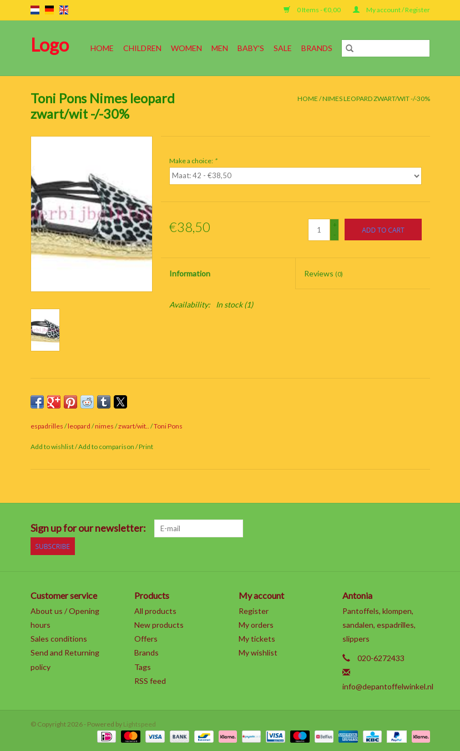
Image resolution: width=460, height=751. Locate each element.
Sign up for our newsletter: (88, 528)
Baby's (250, 48)
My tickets (257, 638)
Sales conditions (59, 638)
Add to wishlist (53, 446)
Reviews (323, 273)
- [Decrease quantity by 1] (334, 234)
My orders (256, 624)
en (63, 10)
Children (142, 48)
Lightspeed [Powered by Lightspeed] (139, 724)
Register (254, 611)
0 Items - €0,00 (313, 10)
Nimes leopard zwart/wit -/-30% (376, 98)
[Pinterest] (363, 528)
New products (159, 624)
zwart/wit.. (133, 426)
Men (219, 48)
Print (146, 446)
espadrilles (47, 426)
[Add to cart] (383, 229)
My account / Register (391, 10)
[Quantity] (319, 230)
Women (186, 48)
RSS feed (150, 681)
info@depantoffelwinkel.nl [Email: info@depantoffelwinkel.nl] (387, 686)
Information (189, 273)
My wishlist (258, 652)
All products (155, 611)
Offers (146, 638)
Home (102, 48)
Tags (142, 667)
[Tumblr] (402, 528)
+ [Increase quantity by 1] (335, 224)
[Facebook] (305, 528)
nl (35, 10)
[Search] (385, 48)
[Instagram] (421, 528)
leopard (79, 426)
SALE (283, 48)
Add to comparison (106, 446)
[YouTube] (382, 528)
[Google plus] (343, 528)
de (49, 10)
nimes (104, 426)
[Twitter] (324, 528)
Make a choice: (193, 161)
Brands (316, 48)
